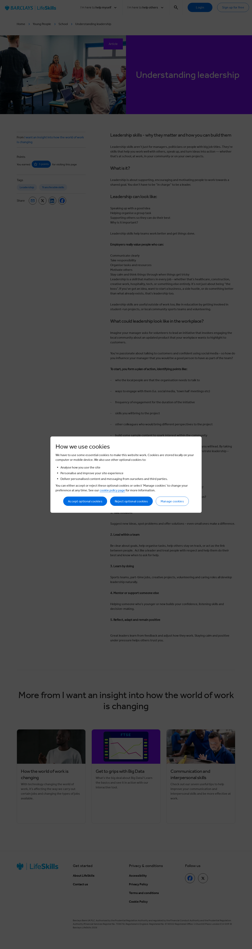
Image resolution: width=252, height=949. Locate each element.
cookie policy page (112, 490)
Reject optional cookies (131, 501)
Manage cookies (172, 501)
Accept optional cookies (85, 501)
